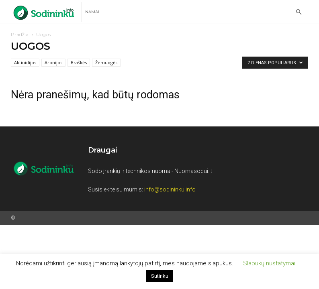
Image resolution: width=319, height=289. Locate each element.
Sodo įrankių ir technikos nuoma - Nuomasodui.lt (150, 171)
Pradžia (20, 34)
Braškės (79, 62)
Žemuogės (106, 62)
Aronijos (53, 62)
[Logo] (46, 12)
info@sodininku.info (170, 189)
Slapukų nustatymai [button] (269, 263)
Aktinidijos (25, 62)
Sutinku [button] (159, 276)
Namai (92, 11)
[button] (298, 12)
